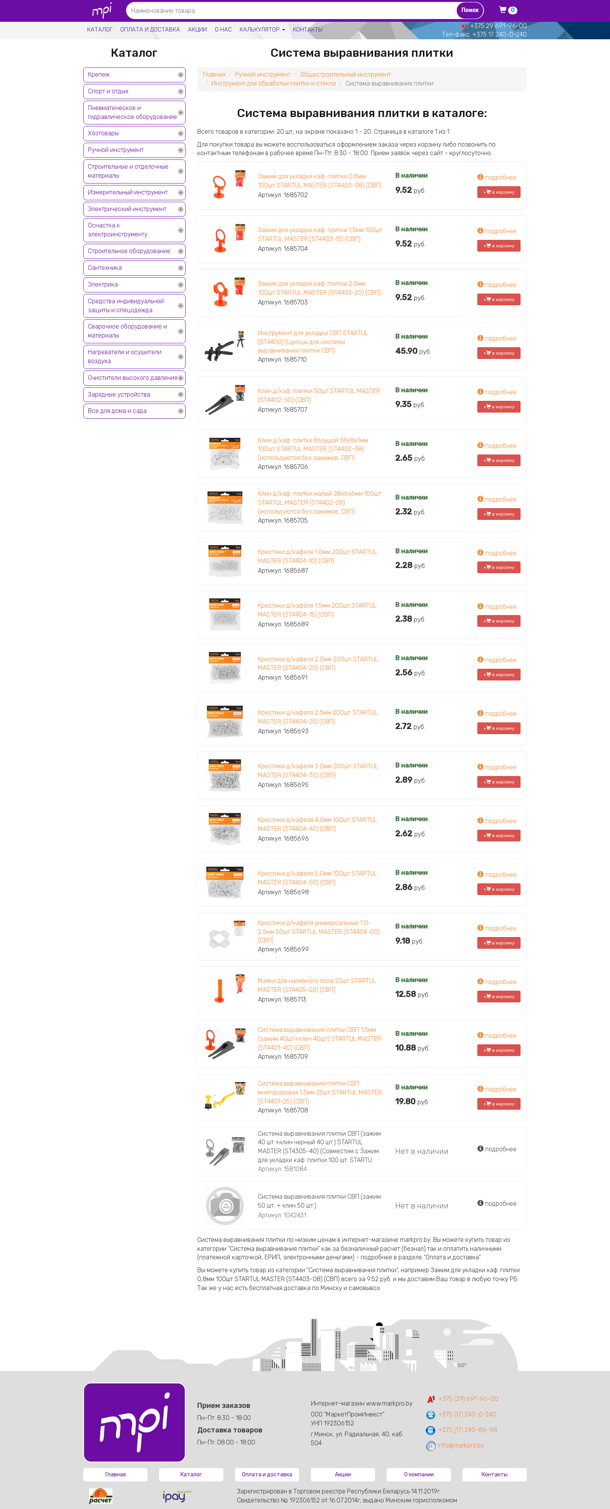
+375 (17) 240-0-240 (460, 1414)
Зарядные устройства (119, 394)
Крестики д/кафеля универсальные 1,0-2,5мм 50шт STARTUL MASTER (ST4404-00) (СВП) (319, 931)
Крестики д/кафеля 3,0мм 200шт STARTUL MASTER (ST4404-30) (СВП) (318, 770)
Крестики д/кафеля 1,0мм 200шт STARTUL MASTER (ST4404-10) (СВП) (317, 556)
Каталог (99, 29)
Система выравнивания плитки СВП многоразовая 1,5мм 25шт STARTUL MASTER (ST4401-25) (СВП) (320, 1092)
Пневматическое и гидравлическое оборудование (132, 112)
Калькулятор (262, 29)
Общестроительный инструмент (345, 74)
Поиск (470, 10)
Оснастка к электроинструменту (117, 230)
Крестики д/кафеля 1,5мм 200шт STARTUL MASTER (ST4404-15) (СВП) (317, 610)
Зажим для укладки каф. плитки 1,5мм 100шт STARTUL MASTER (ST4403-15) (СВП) (320, 234)
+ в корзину (499, 192)
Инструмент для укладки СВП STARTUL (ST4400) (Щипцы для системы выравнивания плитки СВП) (313, 342)
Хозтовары (103, 133)
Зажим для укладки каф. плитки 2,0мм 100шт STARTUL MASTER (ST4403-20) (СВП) (319, 288)
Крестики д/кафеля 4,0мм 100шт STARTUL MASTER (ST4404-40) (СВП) (317, 824)
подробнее (497, 177)
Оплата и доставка (150, 29)
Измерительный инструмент (128, 192)
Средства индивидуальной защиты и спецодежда (126, 305)
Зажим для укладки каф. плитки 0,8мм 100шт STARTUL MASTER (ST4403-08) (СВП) (320, 181)
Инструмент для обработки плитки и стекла (273, 83)
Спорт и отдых (108, 91)
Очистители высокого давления (132, 377)
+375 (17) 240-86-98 (461, 1430)
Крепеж (99, 74)
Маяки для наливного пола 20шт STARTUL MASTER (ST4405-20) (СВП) (317, 985)
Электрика (103, 284)
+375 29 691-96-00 (498, 26)
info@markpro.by (454, 1445)
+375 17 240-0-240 (499, 34)
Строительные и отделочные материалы (128, 171)
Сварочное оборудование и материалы (127, 331)
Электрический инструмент (127, 209)
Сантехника (105, 267)
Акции (197, 29)
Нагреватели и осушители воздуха (124, 356)
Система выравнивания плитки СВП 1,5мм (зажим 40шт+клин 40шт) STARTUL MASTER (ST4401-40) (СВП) (319, 1038)
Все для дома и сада (117, 410)
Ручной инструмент (116, 150)
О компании (419, 1474)
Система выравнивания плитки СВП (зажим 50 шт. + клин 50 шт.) (319, 1201)
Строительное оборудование (129, 251)
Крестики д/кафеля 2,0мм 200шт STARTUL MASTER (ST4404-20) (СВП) (318, 664)
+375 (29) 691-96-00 (461, 1398)
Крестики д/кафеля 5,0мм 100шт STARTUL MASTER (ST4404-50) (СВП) (317, 878)
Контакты (308, 29)
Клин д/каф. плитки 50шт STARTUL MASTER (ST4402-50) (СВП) (319, 395)
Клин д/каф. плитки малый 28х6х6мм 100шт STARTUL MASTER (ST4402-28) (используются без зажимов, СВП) (319, 502)
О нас (223, 29)
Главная (214, 74)
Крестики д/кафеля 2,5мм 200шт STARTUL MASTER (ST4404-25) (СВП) (318, 717)
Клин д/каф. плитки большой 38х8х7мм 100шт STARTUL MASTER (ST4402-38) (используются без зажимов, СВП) (313, 449)
